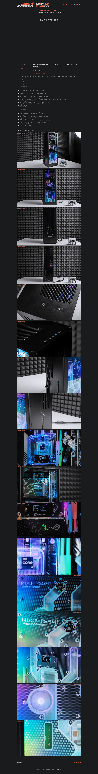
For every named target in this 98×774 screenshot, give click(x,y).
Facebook (48, 12)
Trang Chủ (43, 10)
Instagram (57, 12)
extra (40, 73)
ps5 (44, 73)
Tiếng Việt (67, 4)
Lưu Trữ (56, 10)
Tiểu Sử (49, 10)
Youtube (40, 12)
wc (37, 73)
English (77, 4)
